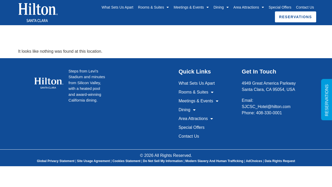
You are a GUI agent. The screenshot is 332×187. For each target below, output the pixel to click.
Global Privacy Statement (55, 161)
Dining (221, 7)
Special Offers (280, 7)
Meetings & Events (191, 7)
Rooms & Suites (153, 7)
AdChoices (254, 161)
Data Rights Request (280, 161)
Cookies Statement (127, 161)
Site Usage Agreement (93, 161)
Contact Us (305, 7)
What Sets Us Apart (117, 7)
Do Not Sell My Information (163, 161)
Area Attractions (248, 7)
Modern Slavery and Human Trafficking (214, 161)
